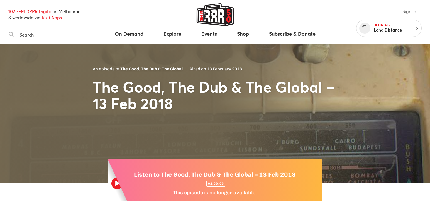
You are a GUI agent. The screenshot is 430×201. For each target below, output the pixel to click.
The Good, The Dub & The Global (151, 68)
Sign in (409, 11)
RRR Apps (52, 17)
